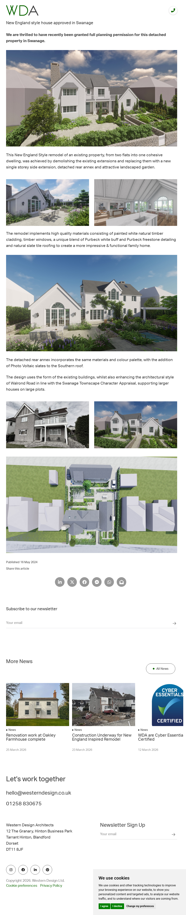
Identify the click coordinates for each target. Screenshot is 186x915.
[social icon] (11, 870)
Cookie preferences (21, 885)
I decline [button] (117, 906)
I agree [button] (104, 906)
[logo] (22, 10)
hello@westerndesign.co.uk (38, 792)
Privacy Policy (51, 885)
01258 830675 (24, 803)
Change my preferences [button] (140, 906)
